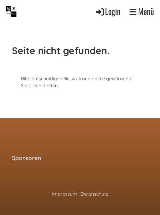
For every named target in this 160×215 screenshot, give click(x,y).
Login (108, 11)
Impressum (64, 194)
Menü (141, 11)
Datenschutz (94, 194)
